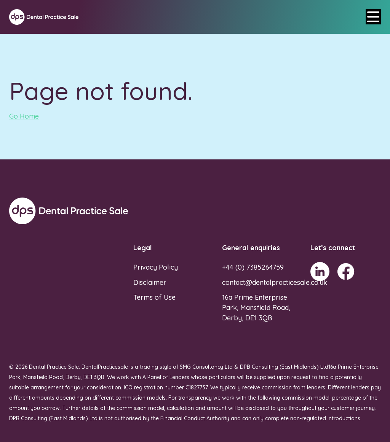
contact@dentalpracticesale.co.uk (274, 282)
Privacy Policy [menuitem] (155, 267)
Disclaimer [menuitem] (149, 282)
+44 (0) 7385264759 (253, 267)
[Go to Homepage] (43, 17)
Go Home (24, 116)
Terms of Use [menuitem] (154, 297)
